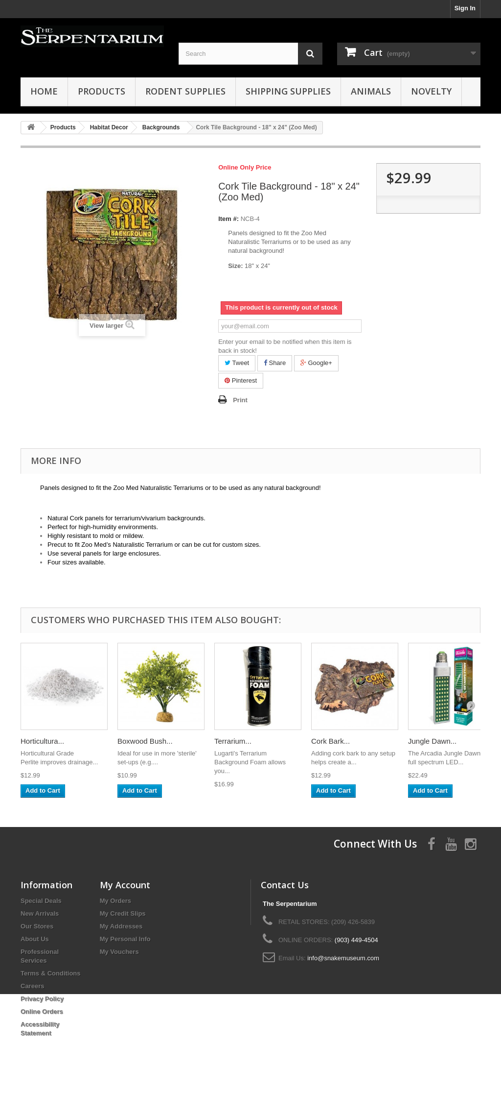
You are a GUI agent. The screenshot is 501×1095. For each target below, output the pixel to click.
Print (240, 400)
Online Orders (42, 1011)
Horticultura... (42, 741)
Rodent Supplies (185, 91)
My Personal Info (125, 939)
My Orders (115, 900)
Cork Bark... (330, 741)
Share (275, 362)
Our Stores (37, 926)
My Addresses (121, 926)
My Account (125, 885)
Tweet (237, 362)
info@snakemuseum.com (343, 958)
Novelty (431, 91)
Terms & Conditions (51, 973)
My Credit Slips (123, 913)
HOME (44, 91)
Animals (371, 91)
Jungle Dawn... (432, 741)
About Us (35, 939)
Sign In (465, 8)
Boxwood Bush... (145, 741)
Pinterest (241, 380)
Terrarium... (232, 741)
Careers (32, 986)
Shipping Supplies (288, 91)
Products (101, 91)
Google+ (316, 362)
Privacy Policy (42, 998)
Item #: (228, 218)
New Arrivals (40, 913)
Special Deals (41, 900)
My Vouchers (119, 951)
